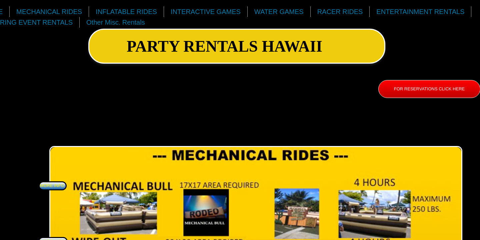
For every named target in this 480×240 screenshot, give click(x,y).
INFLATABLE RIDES (126, 11)
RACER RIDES (340, 11)
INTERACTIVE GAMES (206, 11)
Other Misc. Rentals (115, 22)
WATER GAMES (279, 11)
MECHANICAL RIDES (49, 11)
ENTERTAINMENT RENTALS (420, 11)
